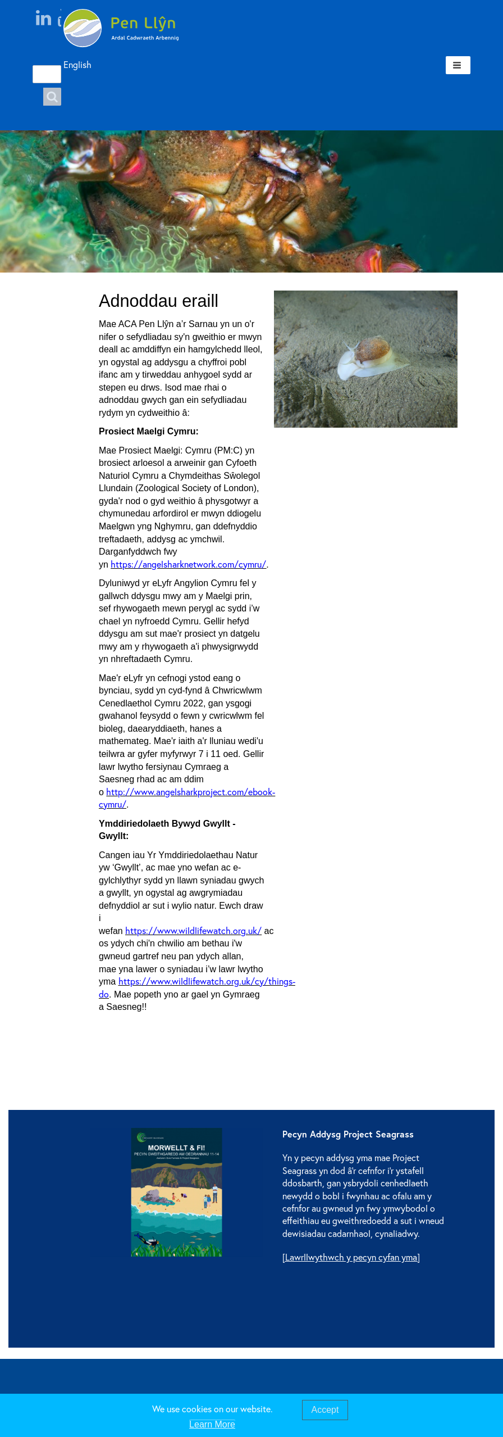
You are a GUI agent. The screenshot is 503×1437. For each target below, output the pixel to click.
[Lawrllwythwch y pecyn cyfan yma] (351, 1257)
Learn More (212, 1424)
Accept (325, 1410)
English (67, 64)
